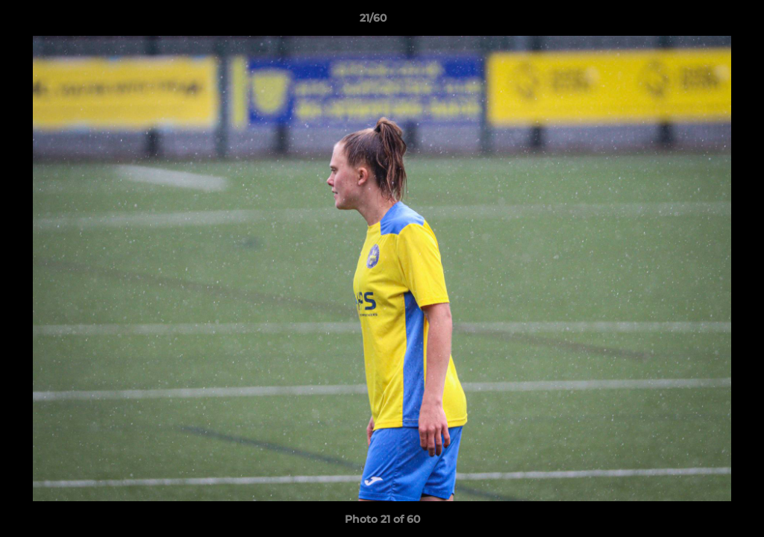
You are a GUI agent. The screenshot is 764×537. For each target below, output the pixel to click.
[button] (701, 21)
